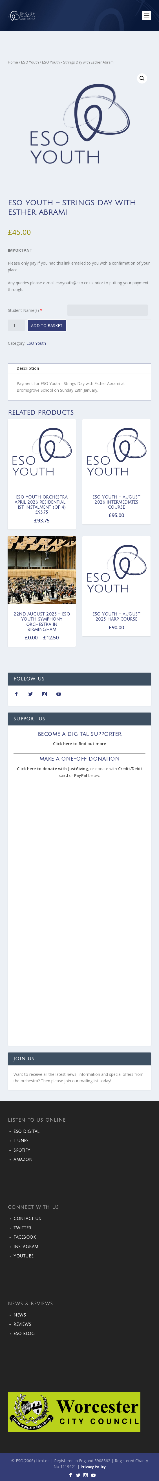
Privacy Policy (93, 1466)
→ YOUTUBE (21, 1256)
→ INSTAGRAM (23, 1247)
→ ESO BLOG (21, 1334)
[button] (142, 78)
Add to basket (47, 325)
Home (13, 62)
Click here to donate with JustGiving (52, 768)
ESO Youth (30, 62)
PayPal (80, 775)
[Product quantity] (16, 325)
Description (28, 368)
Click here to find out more (79, 743)
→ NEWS (17, 1315)
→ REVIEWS (19, 1324)
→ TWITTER (19, 1228)
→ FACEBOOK (22, 1237)
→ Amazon (20, 1160)
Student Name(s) (23, 310)
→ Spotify (19, 1150)
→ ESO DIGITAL (23, 1132)
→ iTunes (18, 1141)
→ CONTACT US (24, 1219)
